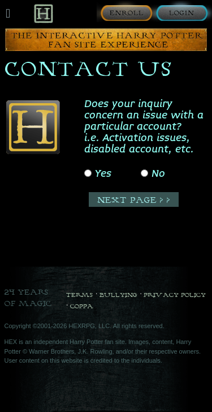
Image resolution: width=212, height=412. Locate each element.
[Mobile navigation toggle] (8, 13)
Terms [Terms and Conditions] (79, 295)
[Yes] (88, 173)
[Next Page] (134, 199)
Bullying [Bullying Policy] (118, 295)
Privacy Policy (175, 295)
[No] (144, 173)
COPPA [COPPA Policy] (81, 306)
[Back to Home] (43, 13)
